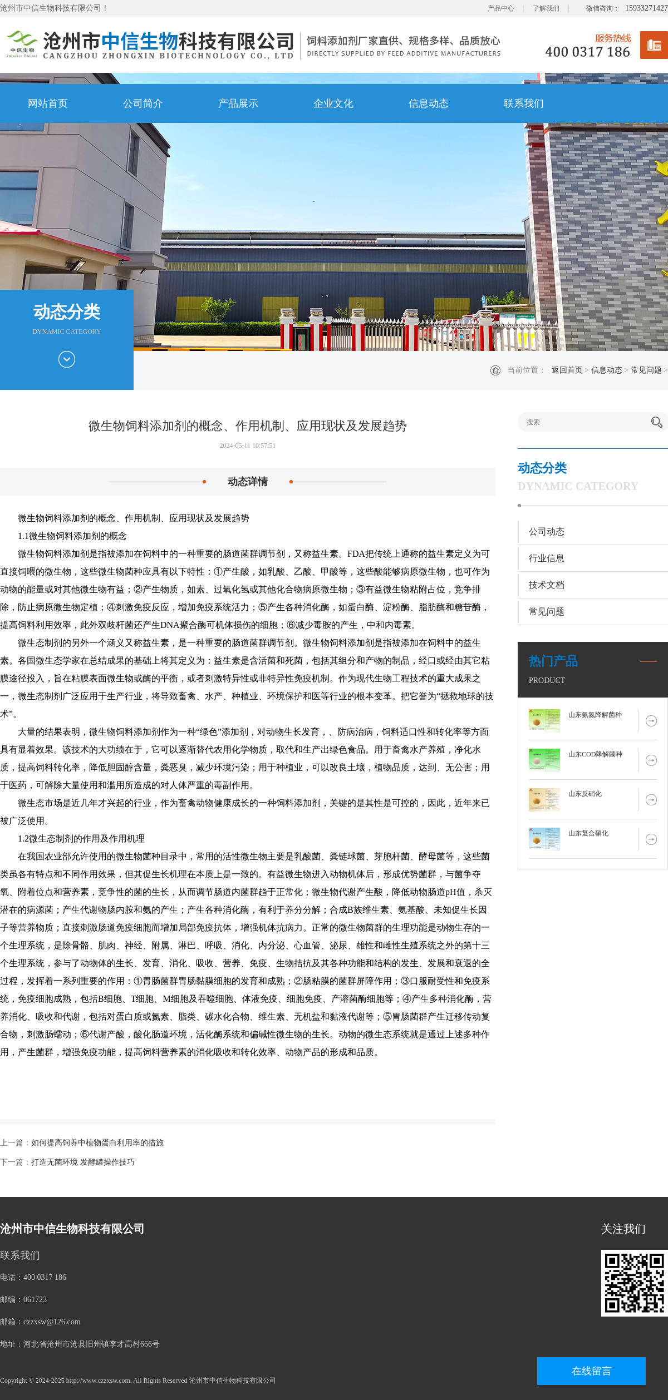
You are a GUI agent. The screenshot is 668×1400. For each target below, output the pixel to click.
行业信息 (546, 558)
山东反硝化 (585, 794)
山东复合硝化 (588, 833)
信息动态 (429, 103)
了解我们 (546, 8)
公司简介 (143, 103)
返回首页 (567, 370)
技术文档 (546, 585)
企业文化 (333, 103)
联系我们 (524, 103)
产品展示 (238, 103)
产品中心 (501, 8)
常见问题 (646, 370)
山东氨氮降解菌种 (595, 715)
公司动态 (546, 531)
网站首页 (48, 103)
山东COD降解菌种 (595, 754)
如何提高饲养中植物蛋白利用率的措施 (97, 1143)
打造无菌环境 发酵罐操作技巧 (83, 1162)
